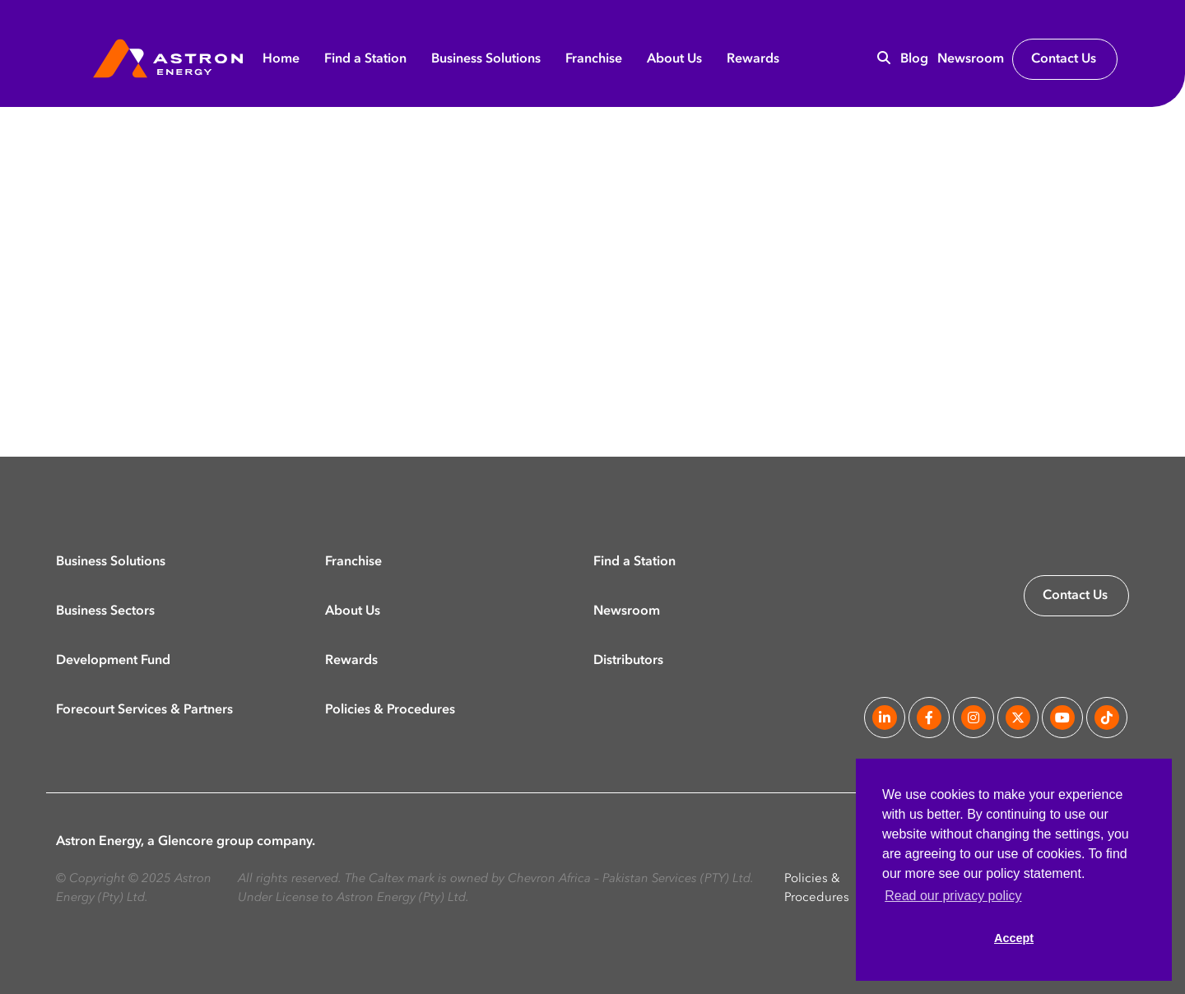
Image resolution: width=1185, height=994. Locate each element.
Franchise (593, 59)
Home (281, 59)
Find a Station (365, 59)
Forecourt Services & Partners (144, 709)
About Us (674, 59)
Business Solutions (486, 59)
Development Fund (113, 660)
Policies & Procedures (390, 709)
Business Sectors (105, 610)
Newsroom (970, 59)
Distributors (628, 660)
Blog (914, 59)
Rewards (753, 59)
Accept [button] (1014, 938)
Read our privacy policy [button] (953, 896)
